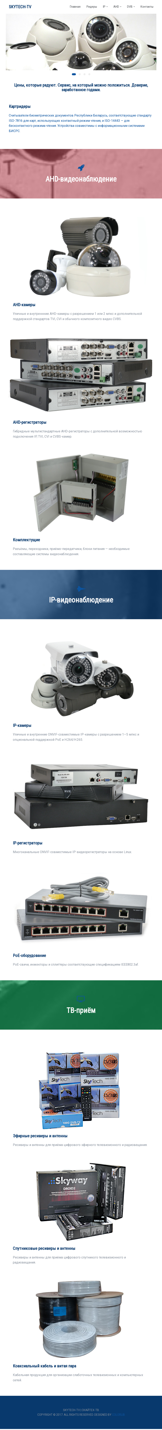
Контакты (147, 7)
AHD (116, 7)
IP (104, 7)
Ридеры (92, 7)
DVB (129, 7)
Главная (75, 7)
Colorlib (118, 1415)
